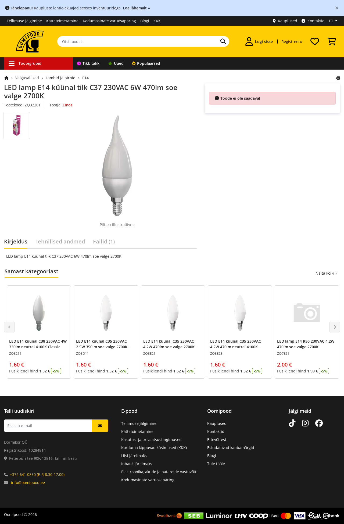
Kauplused (285, 20)
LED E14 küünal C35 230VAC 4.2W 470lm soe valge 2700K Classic (169, 347)
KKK (157, 20)
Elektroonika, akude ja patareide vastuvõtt (158, 471)
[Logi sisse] (259, 41)
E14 (85, 77)
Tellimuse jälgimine (24, 20)
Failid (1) (104, 241)
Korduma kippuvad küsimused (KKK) (154, 447)
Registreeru (291, 41)
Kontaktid (313, 20)
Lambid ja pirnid (61, 77)
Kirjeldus (15, 241)
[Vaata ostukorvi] (331, 41)
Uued (116, 63)
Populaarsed (146, 63)
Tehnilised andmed (60, 241)
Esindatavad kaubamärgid (230, 447)
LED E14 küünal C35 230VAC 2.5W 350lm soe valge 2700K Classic (101, 347)
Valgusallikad (27, 77)
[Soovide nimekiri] (314, 41)
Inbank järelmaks (136, 463)
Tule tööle (216, 463)
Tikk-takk (88, 63)
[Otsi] (223, 41)
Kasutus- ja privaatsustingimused (151, 439)
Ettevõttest (216, 439)
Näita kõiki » (326, 273)
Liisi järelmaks (134, 455)
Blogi (144, 20)
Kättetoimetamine (62, 20)
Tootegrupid (25, 63)
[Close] (336, 7)
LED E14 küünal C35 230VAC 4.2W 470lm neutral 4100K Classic (235, 347)
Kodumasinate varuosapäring (109, 20)
